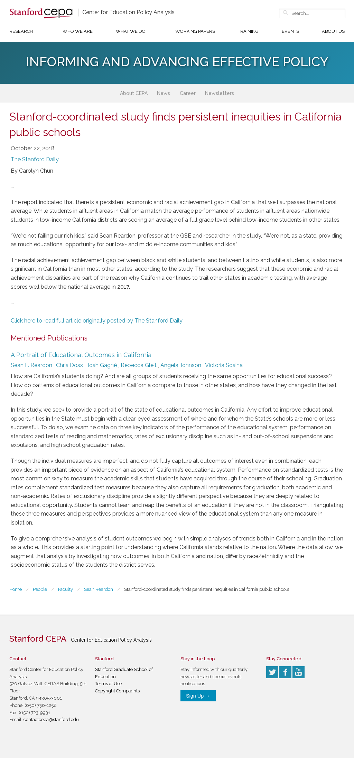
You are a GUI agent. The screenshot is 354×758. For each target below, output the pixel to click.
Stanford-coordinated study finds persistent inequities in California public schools (206, 589)
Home (15, 589)
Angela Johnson (180, 365)
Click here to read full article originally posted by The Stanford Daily (97, 320)
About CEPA (134, 93)
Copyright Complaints (117, 690)
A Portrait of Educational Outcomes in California (81, 354)
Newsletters (219, 93)
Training (248, 31)
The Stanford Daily (35, 159)
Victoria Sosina (224, 365)
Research (21, 31)
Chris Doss (69, 365)
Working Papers (195, 31)
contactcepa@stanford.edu (51, 719)
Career (188, 93)
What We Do (131, 31)
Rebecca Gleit (139, 365)
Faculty (65, 589)
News (163, 93)
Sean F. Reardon (31, 365)
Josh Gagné (102, 365)
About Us (333, 31)
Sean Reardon (98, 589)
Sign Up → (198, 696)
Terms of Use (108, 683)
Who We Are (78, 31)
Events (290, 31)
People (40, 589)
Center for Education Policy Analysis (128, 12)
